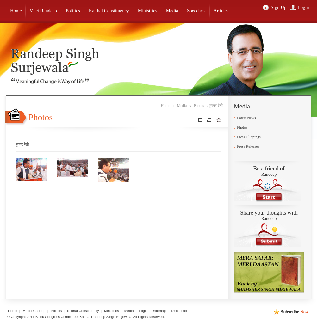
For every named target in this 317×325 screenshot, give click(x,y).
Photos (199, 105)
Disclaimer (179, 311)
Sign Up (279, 7)
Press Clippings (249, 137)
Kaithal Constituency (83, 311)
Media (182, 105)
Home (165, 105)
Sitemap (159, 311)
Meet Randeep (33, 311)
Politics (56, 311)
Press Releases (248, 146)
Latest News (246, 118)
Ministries (111, 311)
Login (303, 7)
